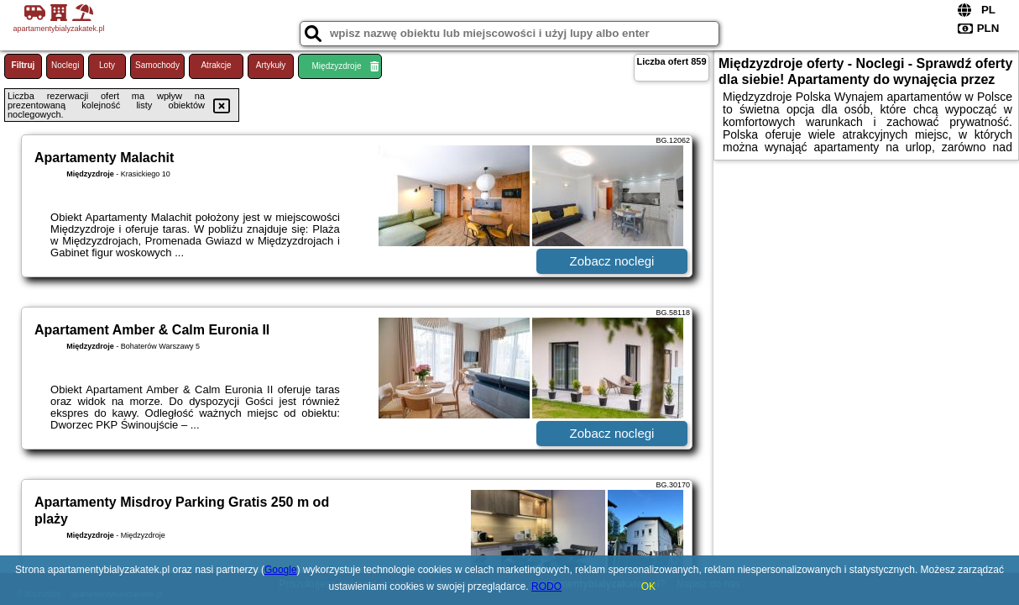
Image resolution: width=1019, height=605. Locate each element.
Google (280, 570)
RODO (546, 586)
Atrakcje (216, 65)
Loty (107, 65)
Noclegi (65, 65)
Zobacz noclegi (612, 261)
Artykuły (271, 65)
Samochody (157, 65)
